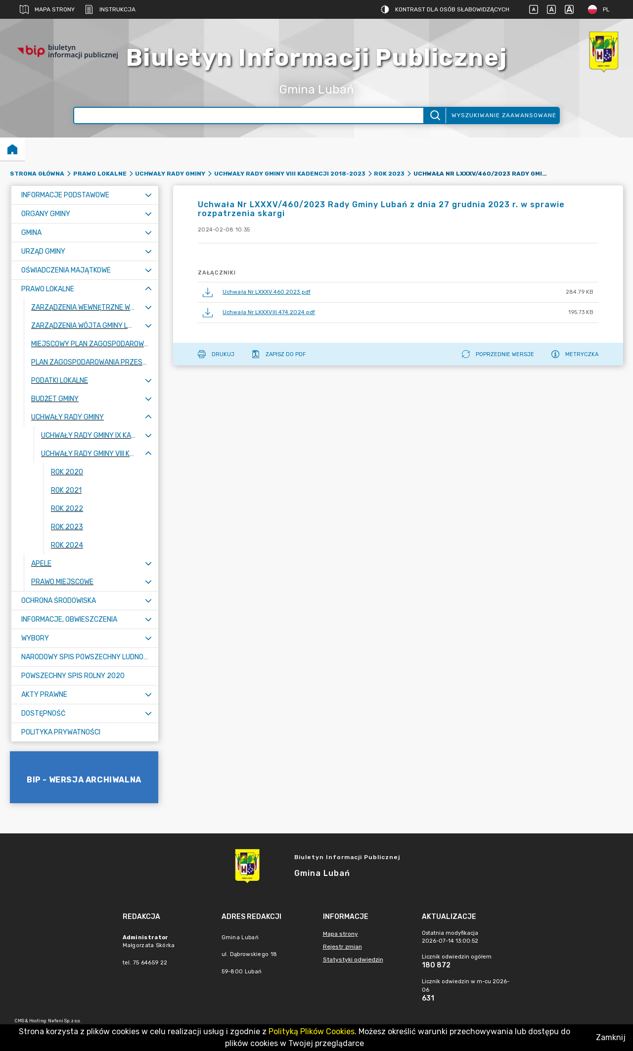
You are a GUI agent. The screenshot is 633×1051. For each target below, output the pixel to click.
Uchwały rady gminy (170, 173)
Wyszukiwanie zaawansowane (504, 115)
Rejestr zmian (342, 946)
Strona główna (37, 173)
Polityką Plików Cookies (312, 1031)
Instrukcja (110, 9)
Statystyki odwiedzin (353, 959)
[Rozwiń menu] (148, 195)
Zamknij (611, 1037)
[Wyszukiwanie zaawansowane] (248, 115)
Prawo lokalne (100, 173)
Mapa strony (47, 9)
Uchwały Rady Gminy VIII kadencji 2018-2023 (289, 173)
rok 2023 (389, 173)
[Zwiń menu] (148, 289)
